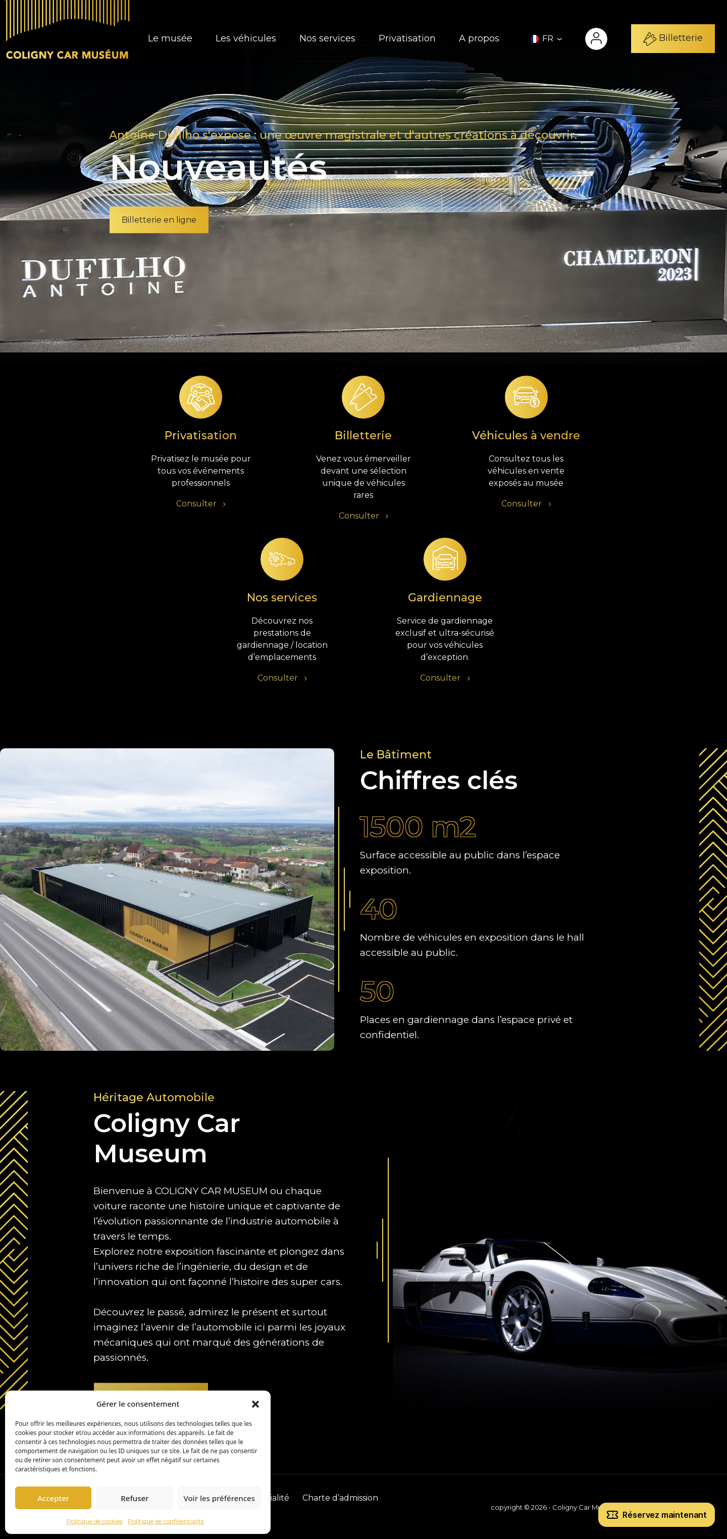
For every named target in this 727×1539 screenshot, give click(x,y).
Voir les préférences (219, 1498)
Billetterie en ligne (159, 220)
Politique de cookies (95, 1521)
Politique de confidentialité (166, 1521)
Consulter (201, 505)
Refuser (134, 1498)
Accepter (53, 1498)
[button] (255, 1404)
